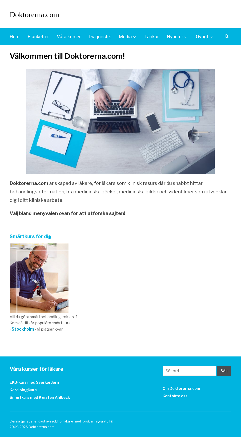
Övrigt (202, 38)
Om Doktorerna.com (181, 390)
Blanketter (38, 38)
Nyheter (175, 38)
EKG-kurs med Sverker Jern (34, 383)
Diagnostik (100, 38)
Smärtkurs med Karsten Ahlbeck (40, 399)
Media (125, 38)
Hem (15, 38)
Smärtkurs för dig (30, 238)
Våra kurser (69, 38)
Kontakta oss (175, 397)
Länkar (152, 38)
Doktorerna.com (40, 14)
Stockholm (23, 330)
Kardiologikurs (23, 391)
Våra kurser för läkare (40, 370)
